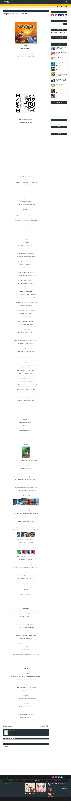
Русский (44, 4)
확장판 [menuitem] (59, 1)
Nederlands (29, 4)
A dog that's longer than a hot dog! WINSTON (58, 794)
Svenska (33, 4)
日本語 (11, 4)
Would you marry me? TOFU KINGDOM (33, 793)
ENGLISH (7, 4)
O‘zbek (59, 4)
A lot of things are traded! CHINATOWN (59, 788)
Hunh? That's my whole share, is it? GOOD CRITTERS (61, 90)
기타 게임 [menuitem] (53, 1)
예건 (8, 10)
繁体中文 (17, 4)
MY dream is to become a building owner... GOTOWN (61, 80)
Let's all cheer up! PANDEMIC (61, 68)
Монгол (56, 4)
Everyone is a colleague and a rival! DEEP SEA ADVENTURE (61, 63)
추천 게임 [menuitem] (14, 1)
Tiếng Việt (52, 4)
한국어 (4, 4)
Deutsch (21, 4)
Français (25, 4)
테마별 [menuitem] (31, 1)
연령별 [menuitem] (41, 1)
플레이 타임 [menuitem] (47, 1)
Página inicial (6, 10)
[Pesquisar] (57, 24)
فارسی (62, 4)
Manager (16, 730)
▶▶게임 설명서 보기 (63, 32)
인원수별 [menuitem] (25, 1)
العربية (65, 4)
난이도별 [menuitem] (19, 1)
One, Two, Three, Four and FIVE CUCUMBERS (61, 85)
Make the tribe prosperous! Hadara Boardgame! (61, 58)
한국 (58, 799)
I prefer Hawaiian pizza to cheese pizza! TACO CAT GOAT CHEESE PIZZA (61, 74)
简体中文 (14, 4)
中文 (67, 799)
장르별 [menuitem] (36, 1)
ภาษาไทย (48, 4)
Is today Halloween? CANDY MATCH (61, 53)
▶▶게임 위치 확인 (54, 32)
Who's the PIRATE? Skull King (61, 94)
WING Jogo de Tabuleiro (12, 799)
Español (40, 4)
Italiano (37, 4)
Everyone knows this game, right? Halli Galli (61, 48)
